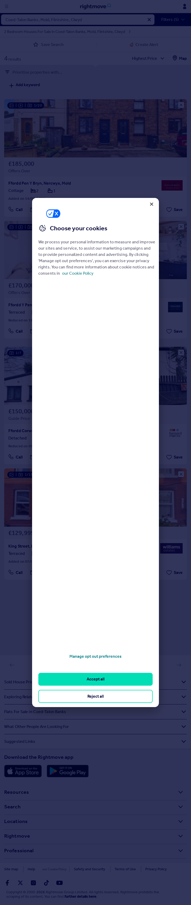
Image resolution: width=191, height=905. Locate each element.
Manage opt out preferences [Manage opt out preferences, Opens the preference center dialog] (95, 656)
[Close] (151, 204)
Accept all (96, 679)
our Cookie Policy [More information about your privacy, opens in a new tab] (77, 273)
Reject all (95, 696)
